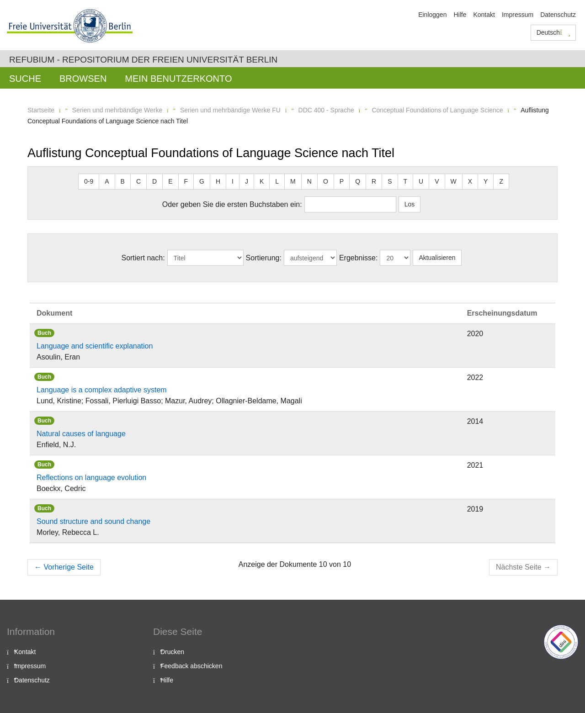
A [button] (107, 181)
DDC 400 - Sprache (326, 110)
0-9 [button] (88, 181)
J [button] (246, 181)
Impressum (517, 14)
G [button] (201, 181)
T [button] (406, 181)
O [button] (325, 181)
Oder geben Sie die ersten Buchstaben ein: (232, 204)
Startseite (40, 110)
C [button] (138, 181)
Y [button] (486, 181)
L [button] (277, 181)
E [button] (170, 181)
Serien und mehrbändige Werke (117, 110)
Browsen (82, 79)
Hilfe (459, 14)
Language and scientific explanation (95, 346)
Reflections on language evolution (91, 477)
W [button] (454, 181)
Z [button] (501, 181)
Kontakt (484, 14)
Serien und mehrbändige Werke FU (230, 110)
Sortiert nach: (143, 258)
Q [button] (357, 181)
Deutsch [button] (553, 32)
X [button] (470, 181)
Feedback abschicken (191, 666)
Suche (25, 79)
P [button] (342, 181)
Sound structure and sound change (93, 521)
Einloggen (432, 14)
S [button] (390, 181)
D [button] (154, 181)
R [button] (374, 181)
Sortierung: (264, 258)
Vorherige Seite (64, 567)
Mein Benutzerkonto (178, 79)
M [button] (293, 181)
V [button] (437, 181)
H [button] (218, 181)
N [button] (309, 181)
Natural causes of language (81, 434)
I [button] (233, 181)
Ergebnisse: (358, 258)
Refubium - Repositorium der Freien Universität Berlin (143, 59)
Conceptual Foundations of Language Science (437, 110)
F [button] (186, 181)
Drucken (172, 651)
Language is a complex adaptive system (102, 390)
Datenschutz (558, 14)
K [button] (262, 181)
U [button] (421, 181)
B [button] (123, 181)
